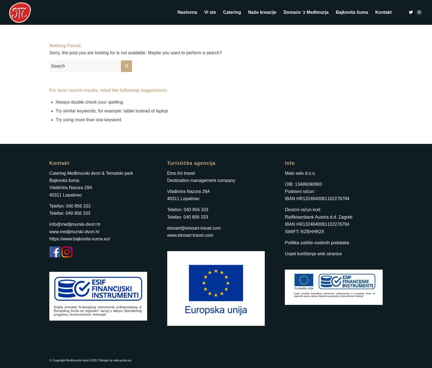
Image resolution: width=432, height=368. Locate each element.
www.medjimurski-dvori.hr (74, 231)
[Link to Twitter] (411, 12)
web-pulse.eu (122, 360)
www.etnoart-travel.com (190, 235)
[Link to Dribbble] (419, 12)
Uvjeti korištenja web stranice (313, 253)
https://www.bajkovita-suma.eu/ (79, 239)
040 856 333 (78, 206)
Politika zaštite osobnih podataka (317, 242)
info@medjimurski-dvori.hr (75, 224)
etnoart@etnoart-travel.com (194, 228)
